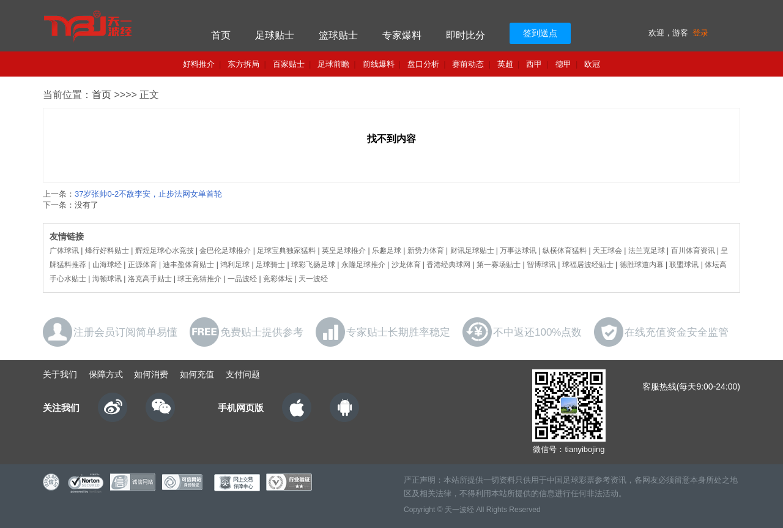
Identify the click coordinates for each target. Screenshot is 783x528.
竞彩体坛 (277, 278)
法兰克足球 (646, 250)
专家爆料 (401, 35)
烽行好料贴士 (107, 250)
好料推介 (199, 64)
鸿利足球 (235, 264)
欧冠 (592, 64)
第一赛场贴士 (499, 264)
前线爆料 (379, 64)
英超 (505, 64)
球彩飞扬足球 (313, 264)
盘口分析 (423, 64)
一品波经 (242, 278)
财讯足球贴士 (472, 250)
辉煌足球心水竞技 (164, 250)
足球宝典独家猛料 (286, 250)
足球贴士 (274, 35)
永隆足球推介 (363, 264)
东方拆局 (243, 64)
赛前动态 (468, 64)
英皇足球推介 (344, 250)
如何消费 (151, 374)
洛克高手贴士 (150, 278)
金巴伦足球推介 (225, 250)
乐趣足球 (386, 250)
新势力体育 (425, 250)
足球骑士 (270, 264)
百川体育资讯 (693, 250)
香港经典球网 (448, 264)
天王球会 (607, 250)
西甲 (534, 64)
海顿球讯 (107, 278)
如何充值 (197, 374)
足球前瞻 (333, 64)
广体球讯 (64, 250)
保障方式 (106, 374)
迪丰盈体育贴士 (188, 264)
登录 (700, 32)
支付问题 (243, 374)
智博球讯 (541, 264)
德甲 (563, 64)
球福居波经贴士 (588, 264)
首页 (221, 35)
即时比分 (465, 35)
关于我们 (60, 374)
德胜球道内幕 (642, 264)
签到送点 (540, 33)
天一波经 (313, 278)
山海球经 (107, 264)
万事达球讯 (518, 250)
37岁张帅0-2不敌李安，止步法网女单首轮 (148, 193)
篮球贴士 (338, 35)
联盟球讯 (684, 264)
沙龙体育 (406, 264)
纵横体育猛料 (565, 250)
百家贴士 (289, 64)
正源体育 (142, 264)
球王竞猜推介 (199, 278)
